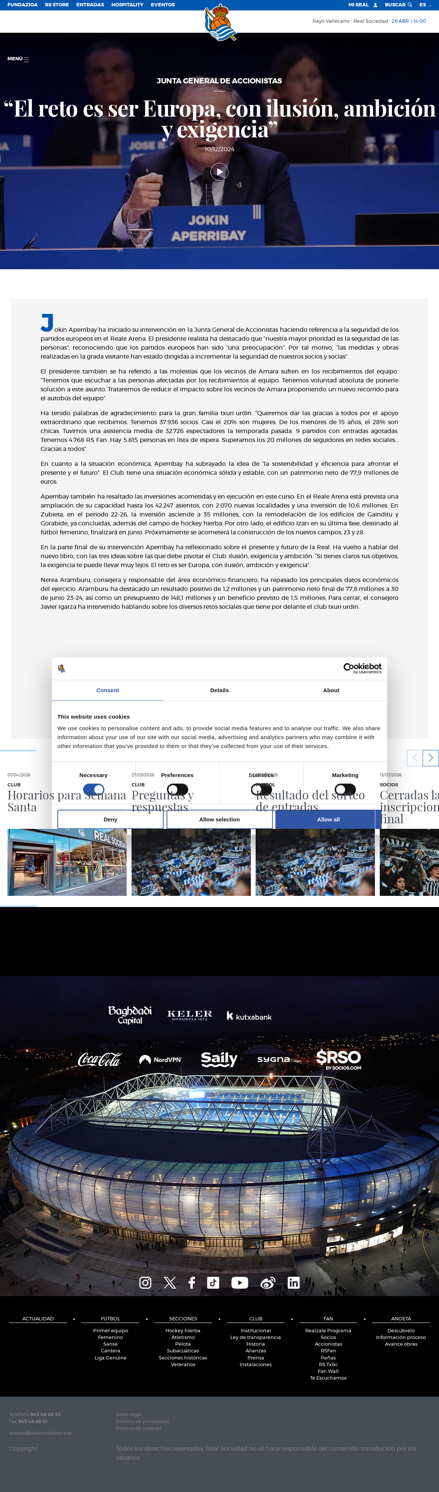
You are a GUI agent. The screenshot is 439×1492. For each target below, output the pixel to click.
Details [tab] (219, 690)
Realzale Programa (328, 1331)
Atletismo (183, 1337)
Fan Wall (328, 1371)
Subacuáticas (183, 1351)
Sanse (110, 1344)
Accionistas (328, 1344)
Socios (328, 1337)
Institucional (256, 1331)
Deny (110, 819)
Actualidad (38, 1319)
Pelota (183, 1344)
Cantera (110, 1351)
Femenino (110, 1337)
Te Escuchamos (328, 1378)
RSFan (328, 1351)
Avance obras (401, 1344)
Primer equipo (110, 1331)
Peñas (328, 1358)
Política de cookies (138, 1428)
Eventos (163, 5)
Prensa (255, 1358)
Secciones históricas (183, 1358)
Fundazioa (22, 5)
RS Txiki (328, 1364)
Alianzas (256, 1351)
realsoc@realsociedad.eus (40, 1433)
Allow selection (219, 819)
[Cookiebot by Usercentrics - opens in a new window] (349, 668)
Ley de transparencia (255, 1337)
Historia (255, 1344)
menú (18, 59)
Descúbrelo (401, 1331)
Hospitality (127, 5)
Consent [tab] (108, 690)
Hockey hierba (182, 1331)
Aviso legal (129, 1414)
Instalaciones (256, 1364)
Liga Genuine (111, 1358)
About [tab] (331, 690)
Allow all (328, 819)
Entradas (90, 5)
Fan (328, 1319)
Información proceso (401, 1337)
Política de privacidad (142, 1421)
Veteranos (183, 1364)
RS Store (57, 5)
